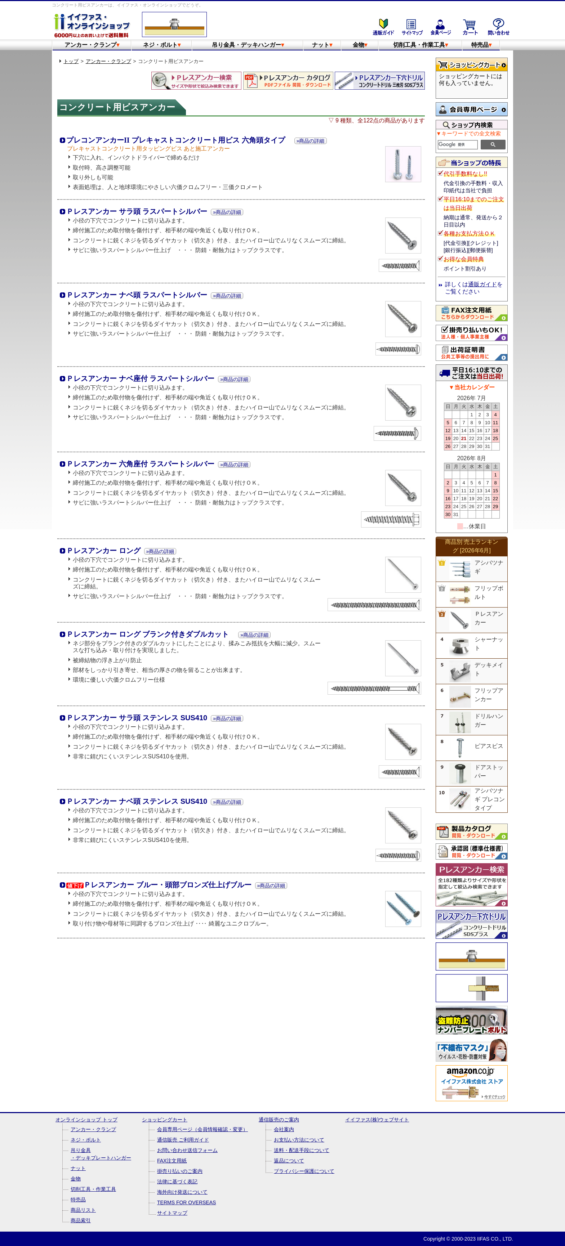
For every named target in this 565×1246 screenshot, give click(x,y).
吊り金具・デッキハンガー (248, 45)
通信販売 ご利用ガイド (183, 1140)
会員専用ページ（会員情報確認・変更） (202, 1129)
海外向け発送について (182, 1192)
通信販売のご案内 (279, 1119)
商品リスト (83, 1210)
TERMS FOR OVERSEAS (186, 1202)
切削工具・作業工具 (420, 45)
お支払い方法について (299, 1140)
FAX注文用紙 (172, 1161)
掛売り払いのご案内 (180, 1171)
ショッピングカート (470, 26)
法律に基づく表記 (177, 1181)
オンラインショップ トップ (86, 1119)
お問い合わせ (499, 26)
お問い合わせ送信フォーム (187, 1150)
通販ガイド (482, 284)
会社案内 (284, 1129)
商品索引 (81, 1220)
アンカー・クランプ (91, 45)
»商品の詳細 (311, 141)
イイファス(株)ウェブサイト (377, 1119)
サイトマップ (412, 26)
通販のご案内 (383, 26)
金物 (360, 45)
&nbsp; (471, 83)
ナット (322, 45)
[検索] (457, 144)
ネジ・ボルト (162, 45)
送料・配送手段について (301, 1150)
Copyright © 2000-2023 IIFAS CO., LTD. (468, 1239)
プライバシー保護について (304, 1171)
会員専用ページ (441, 26)
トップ (71, 61)
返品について (289, 1161)
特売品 (481, 45)
